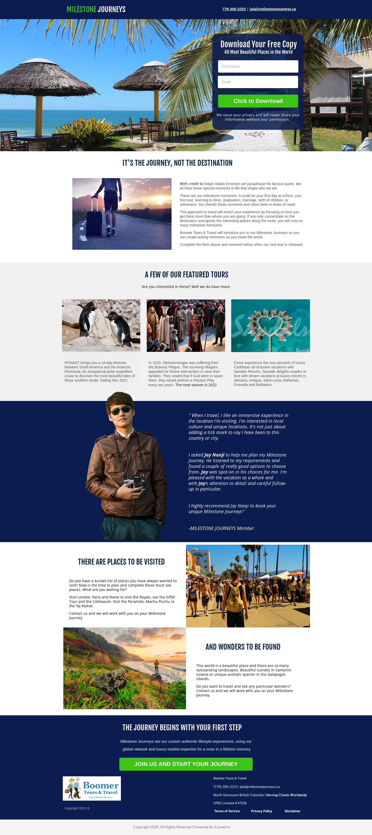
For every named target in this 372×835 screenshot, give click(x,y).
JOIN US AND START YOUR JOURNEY (186, 764)
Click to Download (258, 101)
